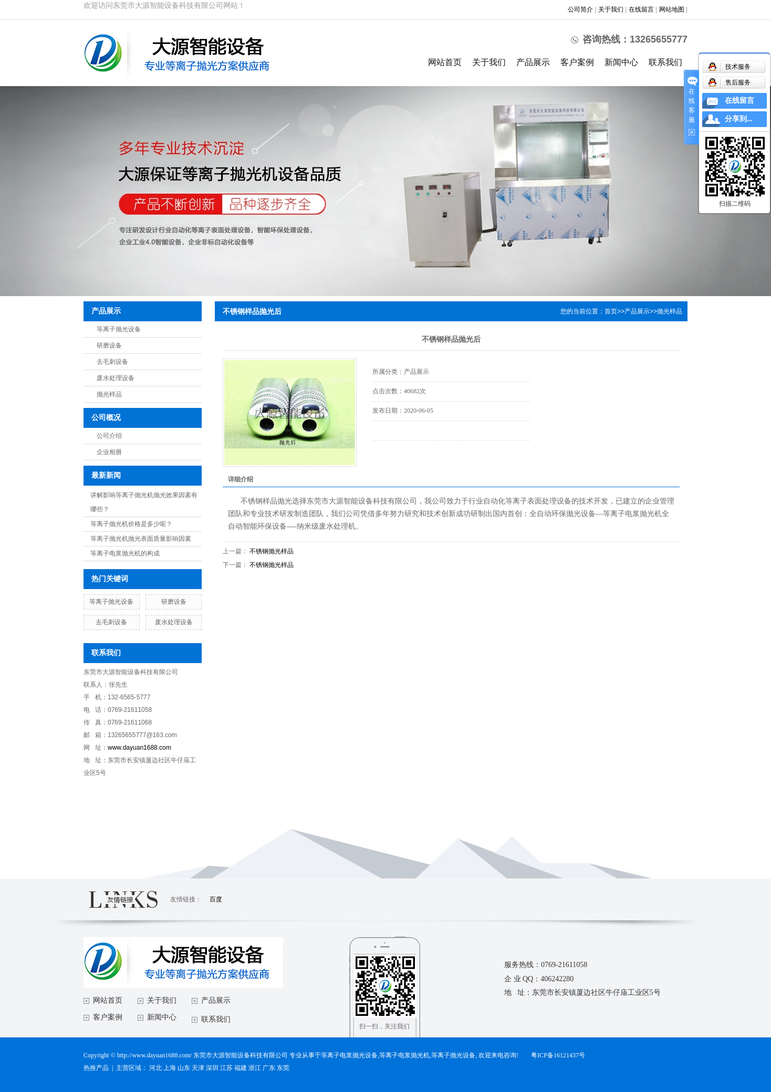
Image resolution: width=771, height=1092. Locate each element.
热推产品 (96, 1068)
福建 (240, 1068)
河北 (155, 1068)
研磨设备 (109, 345)
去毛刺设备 (112, 361)
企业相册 (109, 452)
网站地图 (671, 9)
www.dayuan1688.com (139, 747)
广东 (269, 1068)
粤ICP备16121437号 (558, 1055)
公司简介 (580, 9)
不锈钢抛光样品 (271, 551)
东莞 (283, 1068)
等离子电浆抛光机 (404, 1055)
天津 (198, 1068)
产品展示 (533, 62)
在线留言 (641, 9)
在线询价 (401, 454)
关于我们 (610, 9)
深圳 (212, 1068)
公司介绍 (109, 435)
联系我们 (665, 62)
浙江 (254, 1068)
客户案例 (577, 62)
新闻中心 (621, 62)
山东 (184, 1068)
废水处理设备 (115, 378)
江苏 (226, 1068)
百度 (216, 899)
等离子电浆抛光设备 (349, 1055)
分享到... (739, 119)
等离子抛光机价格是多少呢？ (131, 524)
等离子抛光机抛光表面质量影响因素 (140, 538)
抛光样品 (109, 394)
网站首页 (445, 62)
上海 (169, 1068)
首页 (611, 311)
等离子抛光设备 (119, 329)
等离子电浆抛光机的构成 (125, 553)
